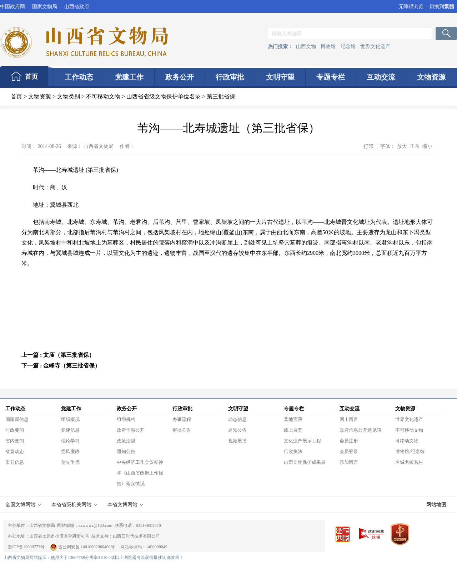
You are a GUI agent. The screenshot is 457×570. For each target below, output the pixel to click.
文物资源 (431, 77)
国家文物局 (44, 6)
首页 (31, 76)
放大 (402, 146)
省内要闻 (14, 440)
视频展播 (237, 440)
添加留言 (349, 462)
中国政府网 (12, 6)
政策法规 (126, 440)
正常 (415, 146)
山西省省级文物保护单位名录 (163, 96)
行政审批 (230, 77)
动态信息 (237, 419)
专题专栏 (330, 77)
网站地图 (436, 504)
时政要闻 (14, 430)
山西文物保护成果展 (305, 462)
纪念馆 (348, 46)
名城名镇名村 (409, 462)
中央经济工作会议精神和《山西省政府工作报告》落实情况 (140, 472)
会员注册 (349, 440)
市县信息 (14, 462)
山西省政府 (76, 6)
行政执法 (293, 451)
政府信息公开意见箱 (360, 430)
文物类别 (68, 96)
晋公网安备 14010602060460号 (83, 546)
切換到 (441, 6)
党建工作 (129, 77)
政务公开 (179, 77)
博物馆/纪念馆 (410, 451)
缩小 (427, 146)
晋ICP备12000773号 (26, 546)
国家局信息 (17, 419)
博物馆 (328, 46)
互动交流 (381, 77)
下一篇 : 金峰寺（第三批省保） (60, 366)
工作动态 (79, 77)
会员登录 (349, 451)
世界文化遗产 (375, 46)
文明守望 (280, 77)
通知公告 (126, 451)
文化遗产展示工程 (302, 440)
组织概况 (70, 419)
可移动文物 (406, 440)
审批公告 (181, 430)
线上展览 (293, 430)
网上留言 (349, 419)
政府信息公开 (131, 430)
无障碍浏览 (410, 6)
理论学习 (70, 440)
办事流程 (181, 419)
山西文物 (306, 46)
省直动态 (14, 451)
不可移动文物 (103, 96)
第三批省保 (221, 96)
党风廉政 (70, 451)
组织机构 (126, 419)
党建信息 (70, 430)
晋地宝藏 (293, 419)
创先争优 (70, 462)
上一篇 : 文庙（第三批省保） (58, 355)
